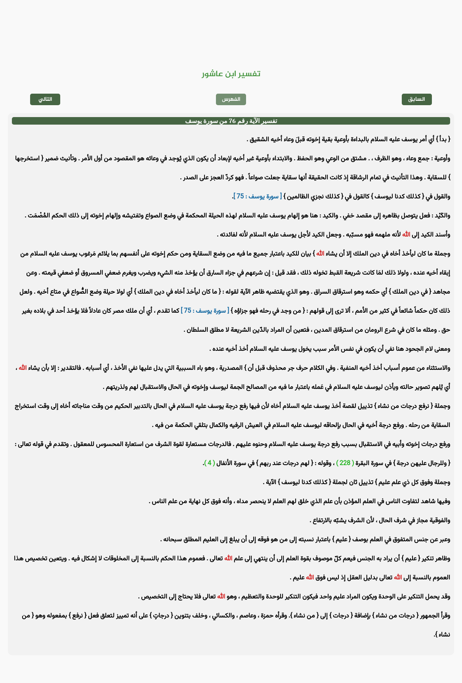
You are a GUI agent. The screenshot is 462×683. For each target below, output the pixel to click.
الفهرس (231, 99)
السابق (416, 99)
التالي (45, 99)
